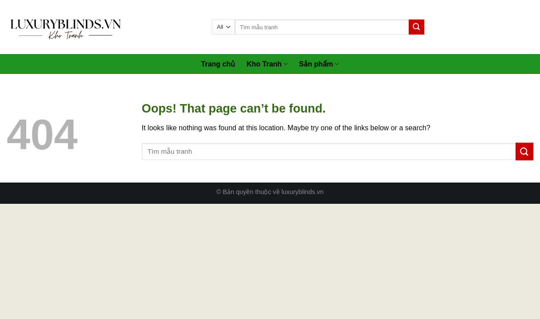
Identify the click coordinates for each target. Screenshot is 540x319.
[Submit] (416, 27)
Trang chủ (218, 64)
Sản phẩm (319, 64)
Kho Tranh (267, 64)
